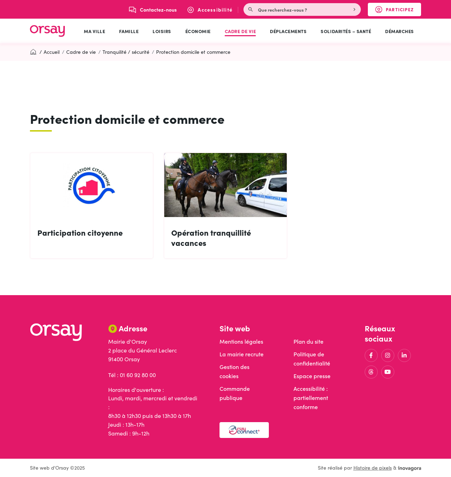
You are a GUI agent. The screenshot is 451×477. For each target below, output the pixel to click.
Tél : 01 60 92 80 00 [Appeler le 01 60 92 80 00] (132, 375)
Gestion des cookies (234, 371)
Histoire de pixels (372, 467)
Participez (398, 11)
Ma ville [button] (94, 31)
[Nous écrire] (153, 9)
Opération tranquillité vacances (211, 237)
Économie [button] (198, 31)
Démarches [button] (399, 31)
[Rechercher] (355, 9)
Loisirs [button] (162, 31)
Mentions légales (241, 341)
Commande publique (235, 393)
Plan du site (308, 341)
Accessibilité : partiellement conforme (311, 398)
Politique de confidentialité (312, 358)
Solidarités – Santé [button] (346, 31)
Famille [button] (128, 31)
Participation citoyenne (80, 232)
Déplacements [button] (288, 31)
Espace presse (312, 376)
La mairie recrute (242, 354)
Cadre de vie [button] (240, 31)
